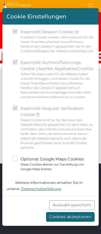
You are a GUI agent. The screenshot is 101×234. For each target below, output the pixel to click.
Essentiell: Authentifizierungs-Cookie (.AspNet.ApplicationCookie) (57, 79)
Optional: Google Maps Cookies (57, 164)
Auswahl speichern (71, 205)
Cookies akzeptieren (70, 216)
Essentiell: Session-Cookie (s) (57, 41)
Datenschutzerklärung (41, 188)
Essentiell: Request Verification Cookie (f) (57, 128)
